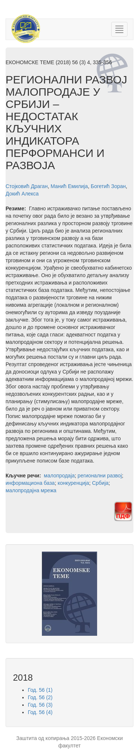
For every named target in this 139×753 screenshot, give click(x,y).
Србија (100, 483)
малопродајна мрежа (31, 490)
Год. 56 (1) (40, 690)
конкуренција (73, 483)
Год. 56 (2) (40, 697)
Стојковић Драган (27, 186)
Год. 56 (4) (40, 712)
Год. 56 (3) (40, 705)
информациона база (30, 483)
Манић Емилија (69, 186)
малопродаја (59, 476)
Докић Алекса (22, 194)
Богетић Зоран (108, 186)
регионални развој (99, 476)
